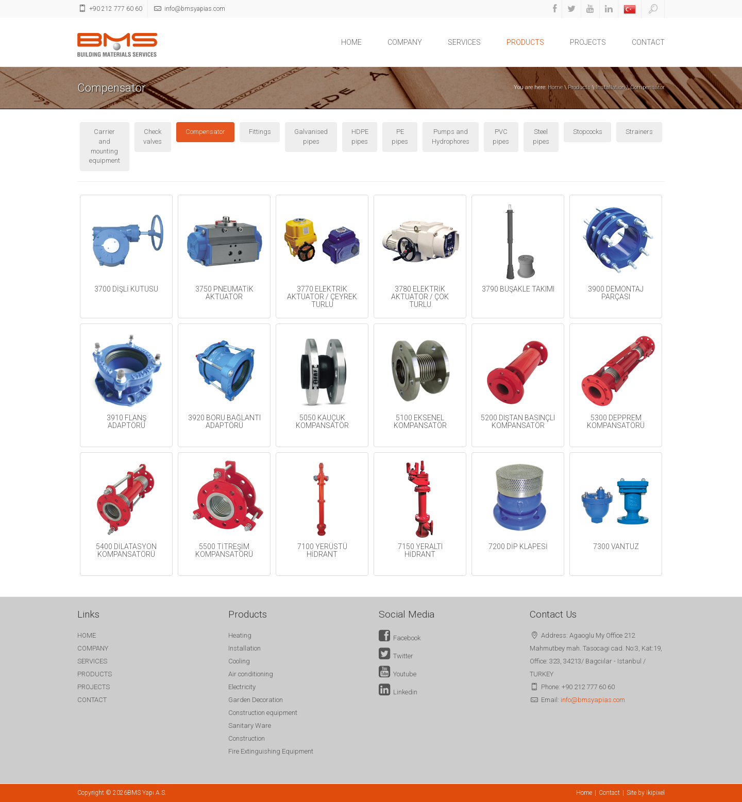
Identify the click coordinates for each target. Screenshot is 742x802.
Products (579, 87)
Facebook (399, 638)
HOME (351, 42)
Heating (239, 635)
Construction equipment (262, 712)
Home (555, 87)
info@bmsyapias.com (593, 700)
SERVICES (464, 42)
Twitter (396, 656)
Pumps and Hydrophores (450, 136)
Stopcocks (587, 131)
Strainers (639, 131)
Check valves (152, 136)
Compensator (647, 87)
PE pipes (400, 136)
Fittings (260, 131)
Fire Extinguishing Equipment (270, 751)
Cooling (239, 661)
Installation (610, 87)
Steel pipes (541, 136)
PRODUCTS (525, 42)
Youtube (397, 674)
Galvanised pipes (311, 136)
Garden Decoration (255, 700)
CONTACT (648, 42)
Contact (609, 792)
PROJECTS (588, 42)
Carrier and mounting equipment (104, 146)
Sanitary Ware (249, 725)
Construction (246, 738)
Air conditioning (250, 674)
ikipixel (655, 792)
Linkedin (398, 692)
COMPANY (404, 42)
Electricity (242, 687)
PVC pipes (501, 136)
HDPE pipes (359, 136)
